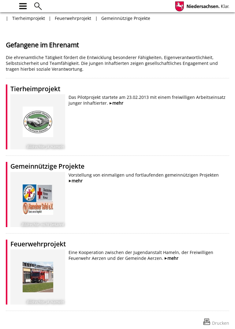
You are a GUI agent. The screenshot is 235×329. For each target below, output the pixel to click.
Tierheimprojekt (28, 18)
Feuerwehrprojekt (73, 18)
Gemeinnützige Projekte (125, 18)
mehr (117, 103)
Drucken (220, 323)
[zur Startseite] (9, 5)
